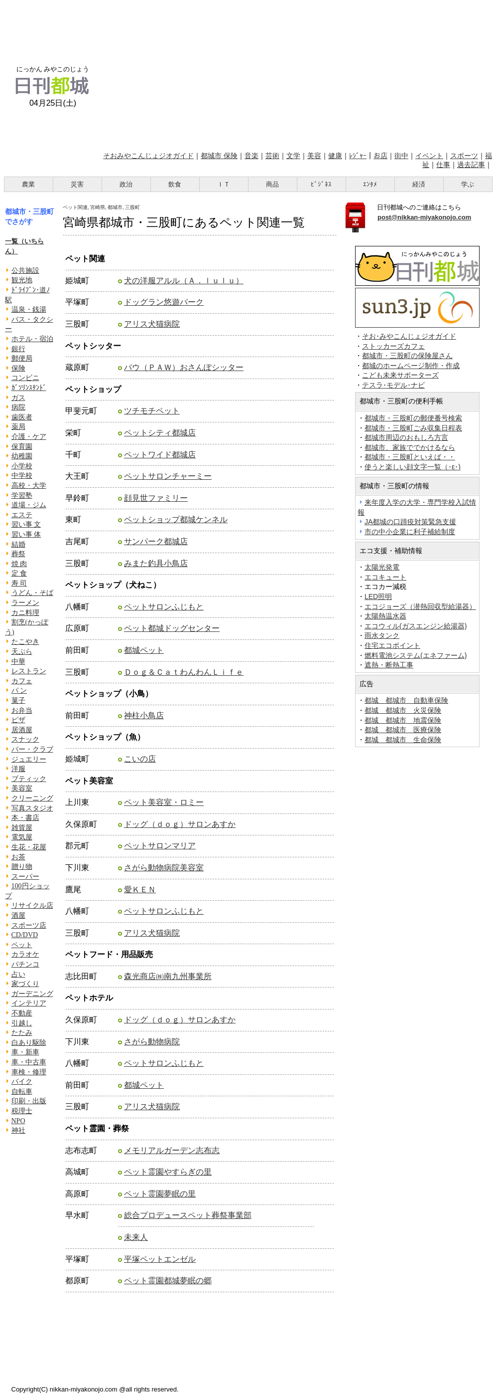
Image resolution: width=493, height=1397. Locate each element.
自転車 (21, 1091)
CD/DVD (24, 935)
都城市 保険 (219, 156)
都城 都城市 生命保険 (403, 740)
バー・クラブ (32, 749)
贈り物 (21, 866)
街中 (401, 156)
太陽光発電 (382, 567)
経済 (418, 184)
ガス (18, 397)
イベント (429, 156)
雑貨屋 (21, 827)
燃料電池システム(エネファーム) (416, 655)
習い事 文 (26, 524)
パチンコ (25, 964)
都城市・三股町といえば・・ (410, 457)
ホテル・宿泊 (32, 339)
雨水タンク (382, 635)
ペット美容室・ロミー (164, 802)
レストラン (28, 671)
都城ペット (144, 650)
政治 (126, 184)
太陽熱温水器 (385, 616)
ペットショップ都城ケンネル (176, 519)
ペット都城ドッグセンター (172, 628)
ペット (21, 945)
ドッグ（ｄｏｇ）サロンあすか (180, 824)
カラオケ (25, 954)
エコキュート (385, 577)
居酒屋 (21, 730)
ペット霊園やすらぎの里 (168, 1172)
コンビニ (25, 378)
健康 (335, 156)
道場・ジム (28, 505)
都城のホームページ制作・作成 (411, 366)
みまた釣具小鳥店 (156, 563)
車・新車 (25, 1052)
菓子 (18, 700)
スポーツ (464, 156)
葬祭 (18, 554)
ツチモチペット (152, 410)
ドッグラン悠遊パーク (164, 302)
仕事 (443, 165)
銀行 (18, 349)
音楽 (251, 156)
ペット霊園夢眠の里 (160, 1194)
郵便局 (21, 358)
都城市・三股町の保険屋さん (407, 356)
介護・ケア (28, 436)
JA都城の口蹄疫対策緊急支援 (410, 522)
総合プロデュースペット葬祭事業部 (187, 1215)
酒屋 (18, 915)
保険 (18, 368)
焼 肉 (19, 564)
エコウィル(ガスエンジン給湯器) (416, 626)
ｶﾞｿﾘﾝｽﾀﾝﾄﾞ (28, 388)
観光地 (21, 280)
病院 (18, 407)
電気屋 (21, 837)
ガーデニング (32, 994)
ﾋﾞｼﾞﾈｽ (321, 184)
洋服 (18, 769)
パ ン (19, 690)
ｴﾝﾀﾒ (370, 184)
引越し (21, 1023)
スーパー (25, 876)
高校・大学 (28, 485)
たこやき (25, 641)
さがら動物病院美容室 (164, 867)
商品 (272, 184)
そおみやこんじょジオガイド (148, 156)
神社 (18, 1130)
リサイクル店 (32, 905)
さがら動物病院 (152, 1041)
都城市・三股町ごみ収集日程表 (413, 428)
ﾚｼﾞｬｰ (358, 156)
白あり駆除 (28, 1042)
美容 (314, 156)
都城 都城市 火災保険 (403, 710)
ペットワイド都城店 (160, 454)
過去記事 (471, 165)
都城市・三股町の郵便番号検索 (413, 418)
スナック (25, 739)
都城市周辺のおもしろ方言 (406, 437)
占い (18, 974)
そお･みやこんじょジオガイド (409, 336)
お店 (380, 156)
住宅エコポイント (392, 645)
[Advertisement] (297, 74)
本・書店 (25, 817)
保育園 (21, 446)
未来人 (136, 1237)
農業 (28, 184)
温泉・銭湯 (28, 309)
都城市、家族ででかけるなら (410, 447)
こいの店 (140, 759)
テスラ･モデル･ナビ (393, 385)
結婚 (18, 544)
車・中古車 (28, 1062)
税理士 (21, 1111)
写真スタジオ (32, 808)
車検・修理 (28, 1072)
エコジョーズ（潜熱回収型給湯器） (420, 606)
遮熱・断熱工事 (389, 665)
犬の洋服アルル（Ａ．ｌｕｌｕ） (184, 280)
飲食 (174, 184)
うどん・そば (32, 593)
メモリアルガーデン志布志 (172, 1150)
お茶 (18, 857)
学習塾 (21, 495)
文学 (293, 156)
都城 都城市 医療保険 (403, 730)
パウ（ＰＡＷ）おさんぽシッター (184, 367)
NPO (18, 1121)
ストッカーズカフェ (393, 346)
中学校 (21, 475)
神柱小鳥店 (144, 715)
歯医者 (21, 417)
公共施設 (25, 270)
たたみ (21, 1032)
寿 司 (19, 583)
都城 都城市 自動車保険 (406, 700)
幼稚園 (21, 456)
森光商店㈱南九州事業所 (168, 976)
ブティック (28, 779)
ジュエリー (28, 759)
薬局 (18, 426)
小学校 (21, 466)
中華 (18, 661)
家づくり (25, 984)
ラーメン (25, 602)
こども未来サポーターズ (400, 375)
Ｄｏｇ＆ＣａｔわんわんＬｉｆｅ (184, 672)
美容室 (21, 788)
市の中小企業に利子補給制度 (410, 532)
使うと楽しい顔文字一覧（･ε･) (413, 467)
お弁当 (21, 710)
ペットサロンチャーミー (168, 476)
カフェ (21, 681)
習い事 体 (26, 534)
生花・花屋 (28, 847)
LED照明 (378, 596)
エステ (21, 515)
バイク (21, 1081)
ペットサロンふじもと (164, 606)
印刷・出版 (28, 1101)
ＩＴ (223, 184)
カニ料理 (25, 612)
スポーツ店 (28, 925)
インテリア (28, 1003)
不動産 (21, 1013)
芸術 (272, 156)
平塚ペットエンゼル (160, 1259)
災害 (77, 184)
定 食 (19, 573)
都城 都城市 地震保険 (403, 720)
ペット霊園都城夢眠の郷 (168, 1280)
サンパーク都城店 (156, 541)
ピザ (18, 720)
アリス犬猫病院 (152, 324)
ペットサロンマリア (160, 845)
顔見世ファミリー (156, 498)
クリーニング (32, 798)
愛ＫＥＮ (140, 889)
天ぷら (21, 651)
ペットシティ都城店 (160, 432)
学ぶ (467, 184)
